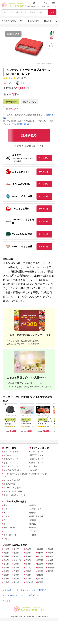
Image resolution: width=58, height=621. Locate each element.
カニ (5, 513)
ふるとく (7, 601)
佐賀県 (50, 549)
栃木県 (6, 579)
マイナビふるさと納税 (13, 491)
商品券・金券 (35, 509)
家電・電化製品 (36, 516)
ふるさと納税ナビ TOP (12, 21)
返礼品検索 (34, 21)
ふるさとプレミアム (12, 466)
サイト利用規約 (39, 590)
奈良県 (28, 579)
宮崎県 (50, 564)
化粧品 (33, 527)
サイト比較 (9, 447)
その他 (33, 535)
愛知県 (28, 556)
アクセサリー (35, 531)
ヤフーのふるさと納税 (13, 488)
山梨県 (16, 579)
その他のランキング (38, 474)
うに (5, 520)
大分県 (50, 560)
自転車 (33, 520)
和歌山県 (29, 582)
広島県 (40, 560)
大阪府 (28, 571)
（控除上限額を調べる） (21, 124)
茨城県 (6, 575)
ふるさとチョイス (11, 459)
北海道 (6, 549)
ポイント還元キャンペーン (15, 495)
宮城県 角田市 (11, 102)
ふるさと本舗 (9, 484)
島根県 (40, 553)
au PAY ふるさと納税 (12, 480)
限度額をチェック (34, 4)
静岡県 (28, 553)
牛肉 (5, 505)
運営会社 (7, 590)
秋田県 (6, 564)
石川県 (16, 571)
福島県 (6, 571)
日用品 (33, 524)
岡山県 (40, 556)
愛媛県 (40, 575)
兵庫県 (28, 575)
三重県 (28, 560)
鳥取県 (40, 549)
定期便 (33, 505)
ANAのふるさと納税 (12, 470)
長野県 (16, 582)
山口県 (40, 564)
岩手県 (6, 556)
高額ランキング (36, 463)
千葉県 (16, 553)
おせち (6, 539)
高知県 (40, 579)
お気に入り (45, 4)
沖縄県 (50, 571)
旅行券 (33, 513)
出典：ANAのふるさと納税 (45, 63)
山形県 (6, 567)
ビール (6, 531)
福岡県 (40, 582)
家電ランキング (36, 459)
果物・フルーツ (10, 527)
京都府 (28, 567)
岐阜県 (28, 549)
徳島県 (40, 567)
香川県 (40, 571)
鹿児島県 (51, 567)
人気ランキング (36, 452)
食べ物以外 (34, 470)
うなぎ (6, 516)
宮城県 (6, 560)
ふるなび (7, 455)
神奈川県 (17, 560)
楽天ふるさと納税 (11, 452)
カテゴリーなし (29, 102)
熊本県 (50, 556)
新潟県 (16, 564)
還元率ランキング (37, 455)
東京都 (16, 556)
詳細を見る (13, 34)
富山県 (16, 567)
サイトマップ (22, 590)
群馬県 (6, 582)
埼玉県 (16, 549)
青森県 (6, 553)
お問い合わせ (33, 595)
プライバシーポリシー (13, 595)
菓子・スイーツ (10, 535)
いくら (6, 509)
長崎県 (50, 553)
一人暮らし (34, 466)
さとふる (7, 463)
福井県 (16, 575)
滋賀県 (28, 564)
